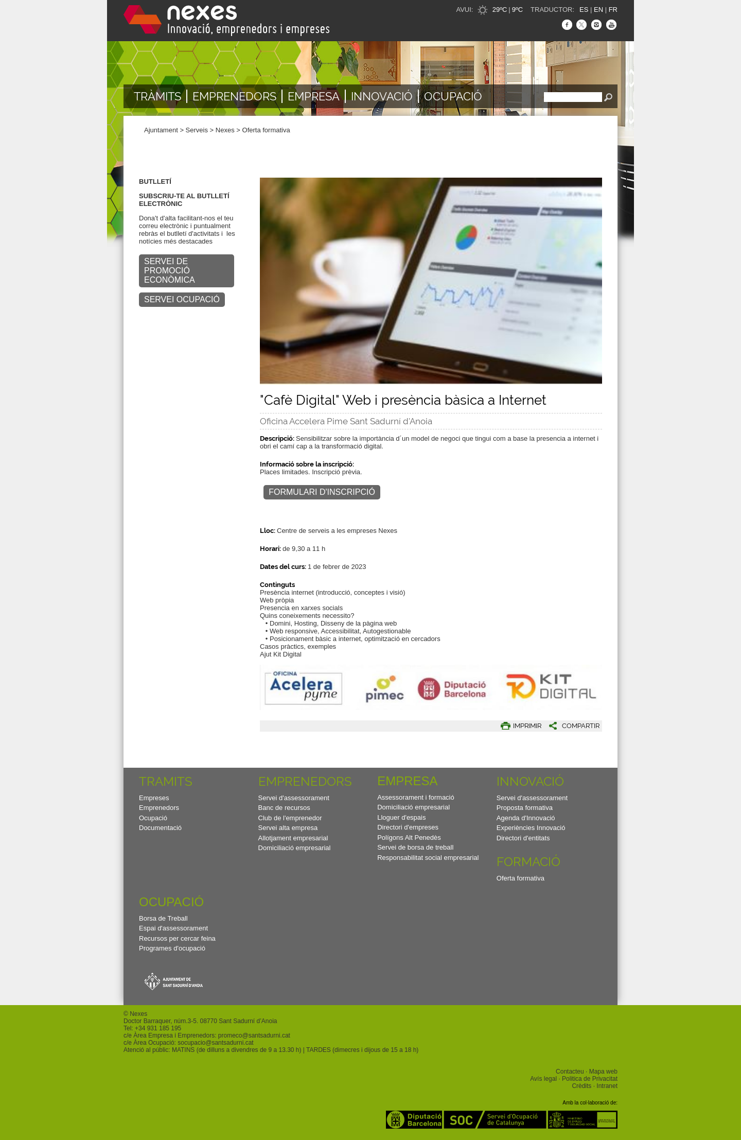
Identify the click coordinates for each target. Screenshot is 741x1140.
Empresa (314, 96)
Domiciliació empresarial (294, 848)
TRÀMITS (157, 96)
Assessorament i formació (415, 797)
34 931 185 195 (159, 1028)
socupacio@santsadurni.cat (215, 1042)
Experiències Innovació (531, 828)
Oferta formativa (266, 130)
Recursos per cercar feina (177, 938)
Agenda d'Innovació (526, 818)
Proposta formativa (525, 807)
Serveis (197, 130)
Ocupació (453, 96)
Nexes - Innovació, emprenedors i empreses (226, 20)
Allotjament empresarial (293, 838)
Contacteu (570, 1071)
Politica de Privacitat (589, 1078)
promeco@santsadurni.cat (254, 1035)
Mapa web (603, 1071)
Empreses (154, 798)
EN (598, 9)
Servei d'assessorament (293, 798)
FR (613, 9)
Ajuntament (161, 130)
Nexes (225, 130)
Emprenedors (234, 96)
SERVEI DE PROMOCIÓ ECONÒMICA (169, 270)
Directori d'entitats (523, 838)
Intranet (606, 1086)
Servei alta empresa (288, 828)
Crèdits (581, 1086)
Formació (528, 861)
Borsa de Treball (163, 918)
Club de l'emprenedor (290, 818)
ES (583, 9)
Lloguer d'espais (401, 817)
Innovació (382, 96)
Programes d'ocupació (172, 948)
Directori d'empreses (407, 827)
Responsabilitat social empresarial (428, 857)
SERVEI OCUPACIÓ (182, 299)
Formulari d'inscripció (322, 492)
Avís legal (543, 1078)
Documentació (160, 828)
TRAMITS (165, 781)
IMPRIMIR (527, 726)
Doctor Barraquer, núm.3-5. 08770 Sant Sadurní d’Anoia (200, 1021)
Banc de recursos (284, 807)
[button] (570, 726)
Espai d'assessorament (173, 928)
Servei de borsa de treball (415, 847)
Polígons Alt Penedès (409, 837)
